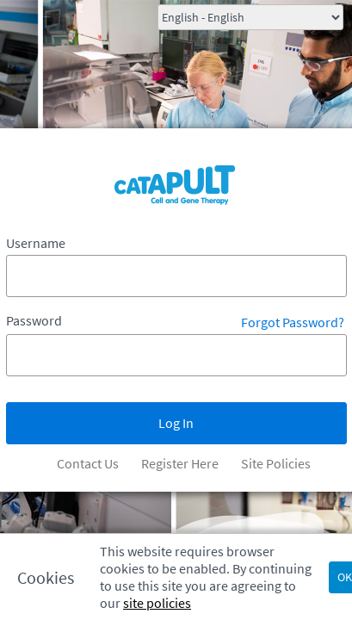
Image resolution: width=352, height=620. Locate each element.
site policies (157, 602)
